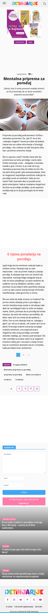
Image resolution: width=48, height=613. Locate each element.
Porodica (20, 42)
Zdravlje (6, 546)
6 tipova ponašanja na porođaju (24, 256)
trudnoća (19, 379)
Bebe (30, 42)
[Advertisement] (30, 58)
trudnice (7, 379)
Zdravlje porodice (9, 519)
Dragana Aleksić (20, 365)
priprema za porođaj (13, 374)
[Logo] (25, 4)
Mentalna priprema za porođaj (17, 370)
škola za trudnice (33, 374)
